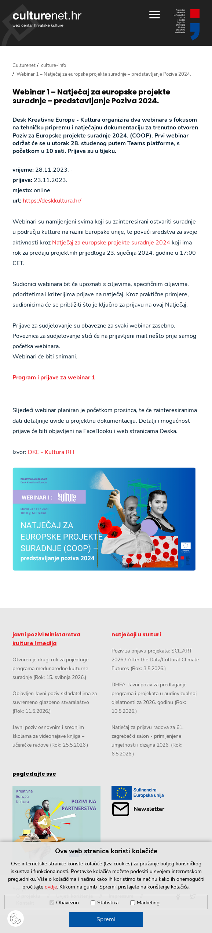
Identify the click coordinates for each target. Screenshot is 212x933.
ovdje (51, 886)
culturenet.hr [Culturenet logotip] (46, 19)
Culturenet (24, 65)
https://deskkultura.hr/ (52, 201)
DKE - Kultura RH (51, 452)
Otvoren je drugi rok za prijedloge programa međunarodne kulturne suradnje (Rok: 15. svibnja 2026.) (50, 668)
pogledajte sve (34, 774)
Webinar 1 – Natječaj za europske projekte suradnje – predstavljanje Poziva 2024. (91, 96)
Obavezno (67, 902)
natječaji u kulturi (136, 634)
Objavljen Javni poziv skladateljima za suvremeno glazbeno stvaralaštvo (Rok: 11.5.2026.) (54, 702)
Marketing (148, 902)
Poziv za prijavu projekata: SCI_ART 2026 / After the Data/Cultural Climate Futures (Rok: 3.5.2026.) (155, 659)
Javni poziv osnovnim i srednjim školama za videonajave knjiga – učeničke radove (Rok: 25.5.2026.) (50, 736)
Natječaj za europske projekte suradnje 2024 (111, 243)
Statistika (107, 902)
